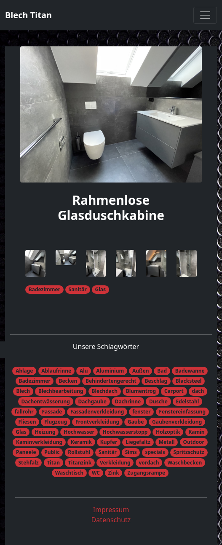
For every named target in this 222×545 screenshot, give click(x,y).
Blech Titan (28, 15)
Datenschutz (111, 519)
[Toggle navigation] (205, 15)
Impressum (111, 509)
